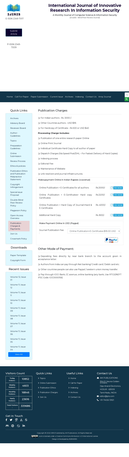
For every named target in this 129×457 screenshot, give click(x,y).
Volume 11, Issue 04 (18, 348)
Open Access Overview (16, 217)
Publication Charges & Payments (15, 226)
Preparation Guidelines (16, 147)
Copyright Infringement (16, 186)
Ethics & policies (17, 166)
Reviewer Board (18, 128)
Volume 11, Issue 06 (18, 332)
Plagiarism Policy (18, 210)
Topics (13, 140)
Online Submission (15, 155)
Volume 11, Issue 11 (18, 294)
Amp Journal (104, 96)
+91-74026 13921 (107, 400)
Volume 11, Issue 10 (18, 301)
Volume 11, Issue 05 (18, 340)
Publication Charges (48, 392)
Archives (69, 96)
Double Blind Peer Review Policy (16, 203)
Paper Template (18, 255)
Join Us (13, 234)
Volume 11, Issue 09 (18, 309)
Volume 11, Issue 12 (18, 286)
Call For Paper (22, 96)
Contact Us (91, 96)
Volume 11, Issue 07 (18, 325)
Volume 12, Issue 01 (18, 278)
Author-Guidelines (15, 134)
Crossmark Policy (18, 238)
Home (10, 96)
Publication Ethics (47, 388)
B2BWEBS (73, 439)
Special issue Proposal (16, 193)
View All (19, 354)
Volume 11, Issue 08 (18, 317)
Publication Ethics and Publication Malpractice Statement (18, 175)
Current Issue (56, 96)
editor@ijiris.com (107, 396)
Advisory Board (17, 123)
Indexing (79, 96)
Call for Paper (75, 383)
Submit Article (14, 32)
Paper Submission (39, 96)
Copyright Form (18, 260)
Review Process (17, 161)
